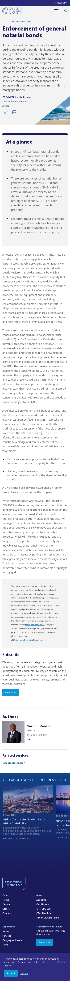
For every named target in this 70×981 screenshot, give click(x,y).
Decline (24, 973)
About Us (41, 900)
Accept (11, 973)
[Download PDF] (14, 114)
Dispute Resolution (13, 762)
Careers (6, 908)
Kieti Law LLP (43, 908)
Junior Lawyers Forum (48, 917)
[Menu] (57, 10)
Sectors (6, 931)
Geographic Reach (12, 940)
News (5, 944)
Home (5, 900)
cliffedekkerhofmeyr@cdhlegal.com (27, 640)
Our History (42, 904)
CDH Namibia (43, 913)
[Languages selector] (60, 3)
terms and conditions (35, 625)
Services (6, 935)
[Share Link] (6, 114)
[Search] (65, 11)
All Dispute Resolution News (18, 22)
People (6, 904)
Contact (6, 913)
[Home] (11, 11)
